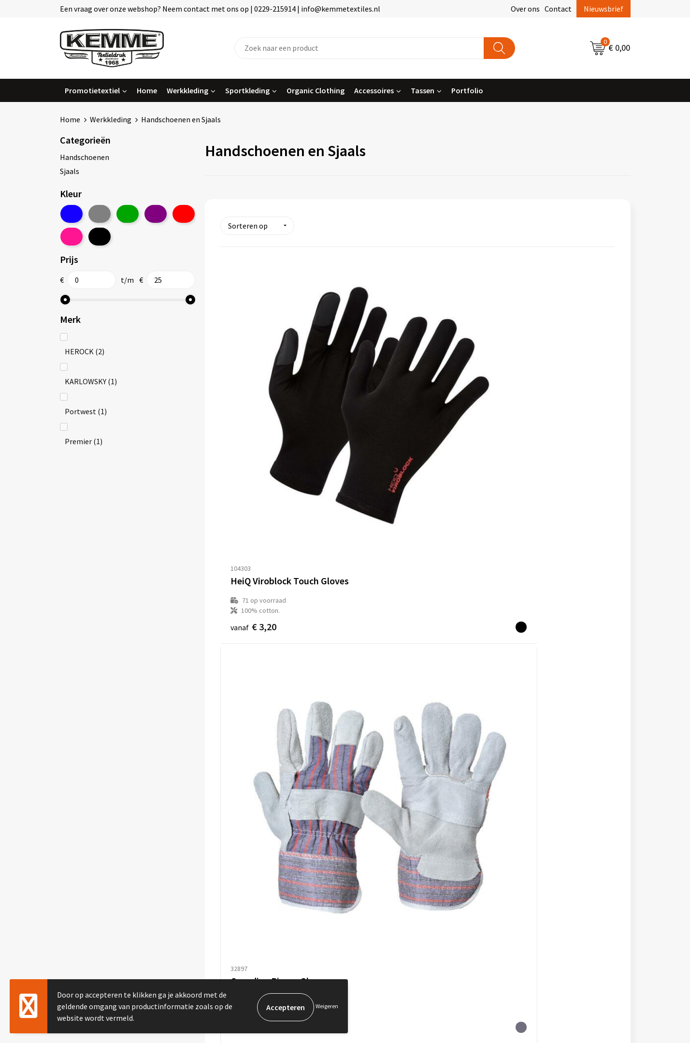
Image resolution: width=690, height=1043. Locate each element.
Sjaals (69, 171)
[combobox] (359, 48)
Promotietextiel (92, 90)
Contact (558, 9)
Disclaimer (515, 824)
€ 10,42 (518, 439)
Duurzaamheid (239, 824)
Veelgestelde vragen (249, 809)
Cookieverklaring (526, 794)
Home (147, 90)
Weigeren (327, 1006)
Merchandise (236, 853)
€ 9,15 (243, 657)
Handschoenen (84, 157)
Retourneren (378, 809)
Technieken (235, 838)
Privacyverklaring (527, 809)
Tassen (422, 90)
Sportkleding (247, 90)
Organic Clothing (316, 90)
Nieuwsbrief (603, 9)
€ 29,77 (387, 650)
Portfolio (467, 90)
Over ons (525, 9)
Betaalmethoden (385, 794)
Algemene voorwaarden (537, 780)
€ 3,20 (253, 439)
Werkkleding (187, 90)
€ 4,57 (385, 439)
